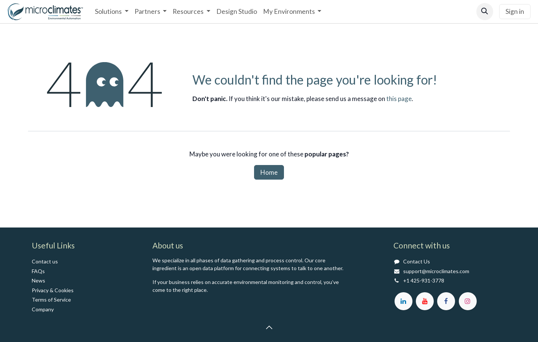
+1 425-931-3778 (423, 280)
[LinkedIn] (403, 301)
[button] (484, 11)
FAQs (38, 271)
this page (399, 99)
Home (269, 172)
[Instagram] (468, 301)
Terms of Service (51, 299)
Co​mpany (43, 309)
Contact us (45, 261)
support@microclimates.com (436, 271)
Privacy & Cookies (53, 290)
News (38, 280)
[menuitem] (111, 11)
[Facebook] (446, 301)
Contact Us (416, 261)
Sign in (514, 11)
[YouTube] (425, 301)
